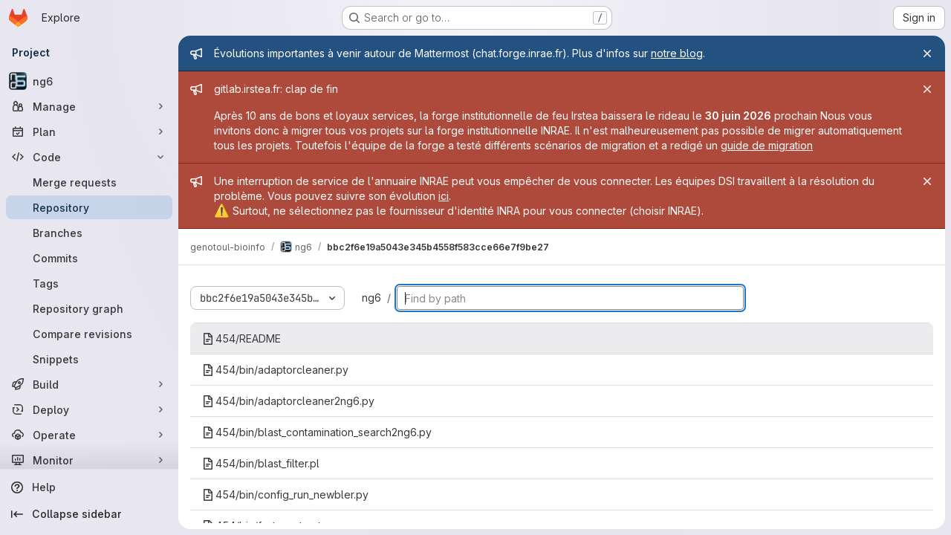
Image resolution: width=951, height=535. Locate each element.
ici (443, 195)
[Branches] (89, 232)
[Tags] (89, 283)
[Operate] (89, 435)
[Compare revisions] (89, 334)
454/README (241, 338)
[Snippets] (89, 359)
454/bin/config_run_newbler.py (285, 494)
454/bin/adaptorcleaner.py (275, 369)
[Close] (927, 53)
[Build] (89, 384)
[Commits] (89, 258)
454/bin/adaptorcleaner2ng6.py (288, 401)
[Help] (89, 487)
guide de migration (767, 145)
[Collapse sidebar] (89, 514)
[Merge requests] (89, 182)
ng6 (371, 297)
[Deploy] (89, 409)
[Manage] (89, 106)
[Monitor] (89, 460)
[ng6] (89, 81)
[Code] (89, 157)
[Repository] (89, 207)
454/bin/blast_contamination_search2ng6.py (317, 432)
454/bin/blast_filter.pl (260, 463)
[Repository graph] (89, 308)
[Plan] (89, 131)
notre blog (677, 53)
